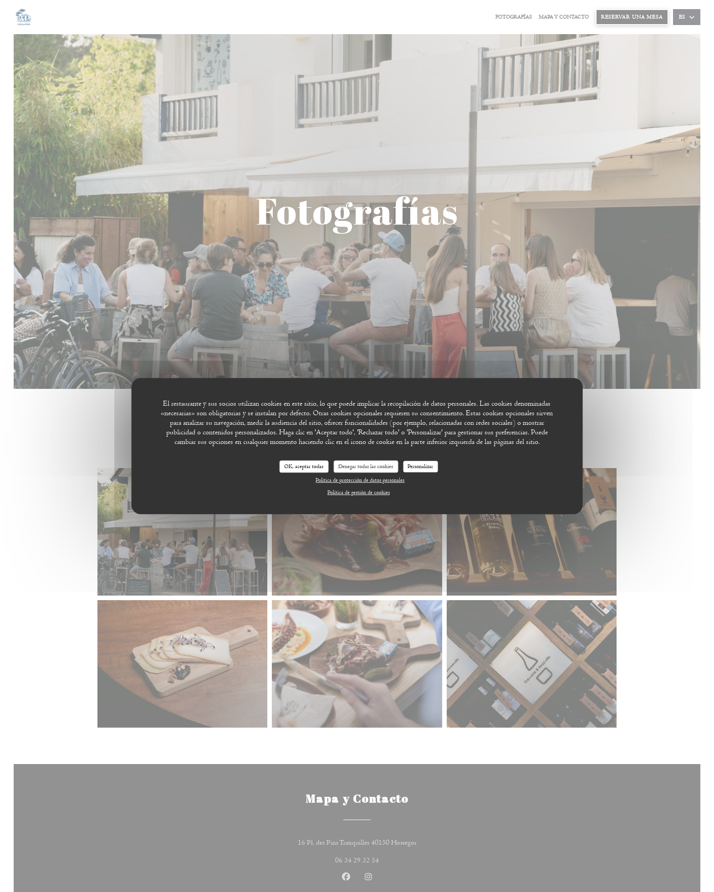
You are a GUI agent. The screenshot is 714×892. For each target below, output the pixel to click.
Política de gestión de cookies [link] (358, 492)
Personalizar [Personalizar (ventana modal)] (420, 466)
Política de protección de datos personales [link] (360, 480)
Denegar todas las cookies (365, 466)
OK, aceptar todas (303, 466)
